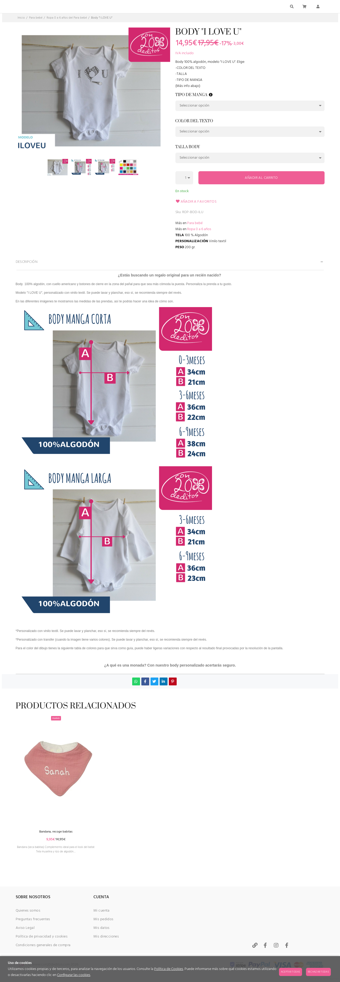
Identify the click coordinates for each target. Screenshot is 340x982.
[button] (210, 94)
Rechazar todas (318, 972)
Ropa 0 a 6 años (199, 229)
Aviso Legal (25, 928)
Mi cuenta (101, 911)
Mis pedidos (103, 919)
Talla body (187, 147)
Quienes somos (28, 911)
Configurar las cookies (73, 975)
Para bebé (195, 223)
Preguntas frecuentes (33, 919)
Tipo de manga (194, 95)
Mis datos (101, 928)
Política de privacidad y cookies (42, 937)
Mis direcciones (106, 937)
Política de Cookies (168, 969)
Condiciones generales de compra (43, 945)
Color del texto (194, 121)
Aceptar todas (290, 972)
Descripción (27, 262)
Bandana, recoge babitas (62, 848)
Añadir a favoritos (196, 202)
